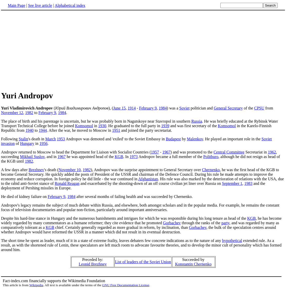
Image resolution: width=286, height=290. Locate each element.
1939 (165, 126)
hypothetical (232, 240)
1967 (166, 152)
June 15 (119, 108)
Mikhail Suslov (32, 156)
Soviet (184, 108)
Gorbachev (172, 223)
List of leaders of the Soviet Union (143, 262)
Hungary (27, 143)
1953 (61, 139)
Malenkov (195, 139)
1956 (43, 143)
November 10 (70, 170)
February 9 (148, 108)
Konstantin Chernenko (193, 264)
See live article (40, 5)
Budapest (173, 139)
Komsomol (84, 126)
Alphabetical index (70, 5)
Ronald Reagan (67, 183)
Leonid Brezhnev (93, 264)
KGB (119, 156)
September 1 (232, 183)
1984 (163, 108)
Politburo (211, 156)
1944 (43, 130)
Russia (196, 121)
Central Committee (228, 152)
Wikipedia (36, 285)
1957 (155, 152)
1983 (248, 183)
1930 (102, 126)
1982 (29, 112)
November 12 (12, 112)
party (225, 223)
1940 (30, 130)
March (50, 139)
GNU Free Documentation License (125, 285)
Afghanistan (148, 179)
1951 (116, 130)
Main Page (16, 5)
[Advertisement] (43, 50)
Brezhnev (36, 170)
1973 (134, 156)
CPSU (259, 108)
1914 (132, 108)
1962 (272, 152)
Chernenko (211, 170)
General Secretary (228, 108)
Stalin (23, 139)
